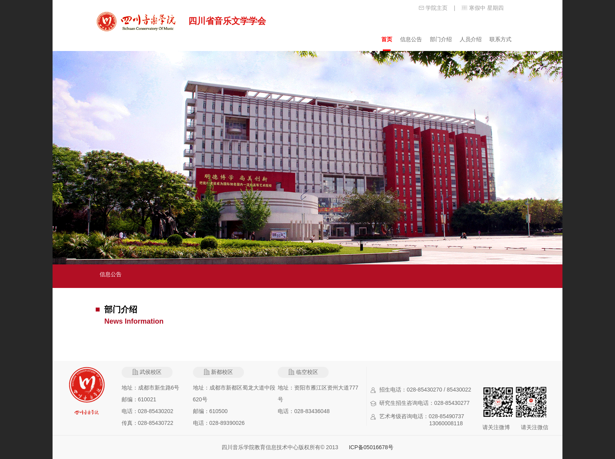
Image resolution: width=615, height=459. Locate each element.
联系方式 (500, 39)
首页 (386, 39)
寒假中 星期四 (486, 8)
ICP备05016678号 (371, 447)
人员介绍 (471, 39)
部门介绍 (441, 39)
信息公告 (411, 39)
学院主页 (437, 8)
